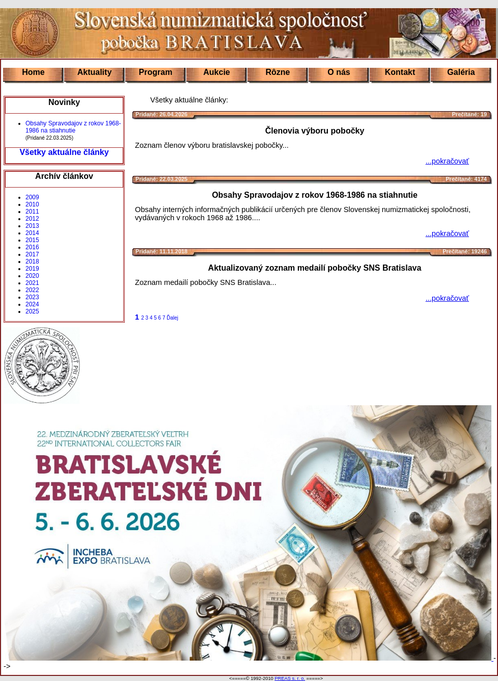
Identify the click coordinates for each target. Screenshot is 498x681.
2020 (32, 275)
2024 (32, 304)
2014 (32, 233)
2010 (32, 204)
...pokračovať (447, 161)
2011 (32, 211)
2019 (32, 268)
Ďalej (172, 318)
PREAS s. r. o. (289, 678)
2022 (32, 290)
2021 (32, 282)
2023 (32, 297)
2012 (32, 218)
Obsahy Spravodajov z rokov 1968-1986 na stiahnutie (73, 127)
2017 (32, 254)
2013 (32, 225)
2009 (32, 197)
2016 (32, 247)
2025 (32, 311)
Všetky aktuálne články (63, 152)
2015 (32, 240)
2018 (32, 261)
